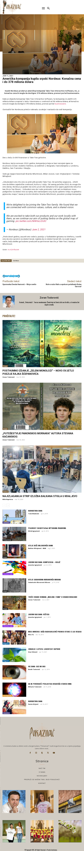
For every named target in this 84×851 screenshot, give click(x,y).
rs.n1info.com (13, 250)
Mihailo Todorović (35, 687)
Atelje (5, 557)
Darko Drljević (33, 704)
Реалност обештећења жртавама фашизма (47, 528)
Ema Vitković (32, 652)
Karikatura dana (35, 510)
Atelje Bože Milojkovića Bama (40, 545)
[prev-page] (4, 505)
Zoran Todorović (49, 297)
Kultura (5, 491)
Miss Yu (31, 634)
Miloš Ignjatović (34, 531)
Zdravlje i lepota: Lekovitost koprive (44, 649)
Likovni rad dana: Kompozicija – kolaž (44, 562)
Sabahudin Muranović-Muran (39, 582)
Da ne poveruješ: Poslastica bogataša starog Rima (50, 683)
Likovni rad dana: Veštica (38, 614)
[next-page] (8, 505)
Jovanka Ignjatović (35, 565)
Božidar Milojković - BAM (37, 548)
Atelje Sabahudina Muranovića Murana (44, 579)
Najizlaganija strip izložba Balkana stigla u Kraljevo (39, 496)
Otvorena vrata (8, 574)
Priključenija (7, 540)
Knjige (5, 366)
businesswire (60, 104)
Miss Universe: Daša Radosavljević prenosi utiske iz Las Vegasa (55, 631)
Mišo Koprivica (7, 499)
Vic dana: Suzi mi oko (36, 666)
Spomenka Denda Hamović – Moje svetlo (19, 284)
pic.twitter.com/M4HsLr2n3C (30, 221)
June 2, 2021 (38, 229)
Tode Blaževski (33, 514)
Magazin (6, 643)
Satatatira (6, 522)
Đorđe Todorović (34, 669)
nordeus (16, 261)
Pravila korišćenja (52, 850)
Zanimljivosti (7, 678)
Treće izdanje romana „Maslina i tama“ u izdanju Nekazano (52, 597)
